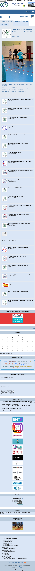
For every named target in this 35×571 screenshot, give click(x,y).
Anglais (5, 361)
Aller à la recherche (19, 0)
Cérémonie (27, 364)
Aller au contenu (10, 0)
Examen (18, 364)
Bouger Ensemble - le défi (6, 388)
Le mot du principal (6, 404)
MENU (28, 12)
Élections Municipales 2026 (6, 393)
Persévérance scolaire (10, 364)
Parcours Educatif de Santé (22, 361)
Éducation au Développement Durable (23, 366)
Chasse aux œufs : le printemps (7, 392)
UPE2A (22, 364)
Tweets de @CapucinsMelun (6, 377)
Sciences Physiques (12, 361)
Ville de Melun (4, 386)
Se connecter (6, 16)
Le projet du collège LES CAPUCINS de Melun (13, 410)
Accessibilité (3, 0)
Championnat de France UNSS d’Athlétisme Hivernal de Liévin (17, 401)
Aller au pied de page (28, 0)
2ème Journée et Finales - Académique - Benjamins (22, 30)
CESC (29, 361)
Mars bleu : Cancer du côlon (7, 391)
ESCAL (18, 569)
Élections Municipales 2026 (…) (7, 390)
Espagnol (16, 363)
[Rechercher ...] (26, 16)
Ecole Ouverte (17, 368)
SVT (20, 363)
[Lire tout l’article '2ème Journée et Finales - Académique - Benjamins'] (29, 95)
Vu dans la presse (8, 363)
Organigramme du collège (8, 408)
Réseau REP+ (26, 363)
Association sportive (8, 366)
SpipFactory (20, 570)
